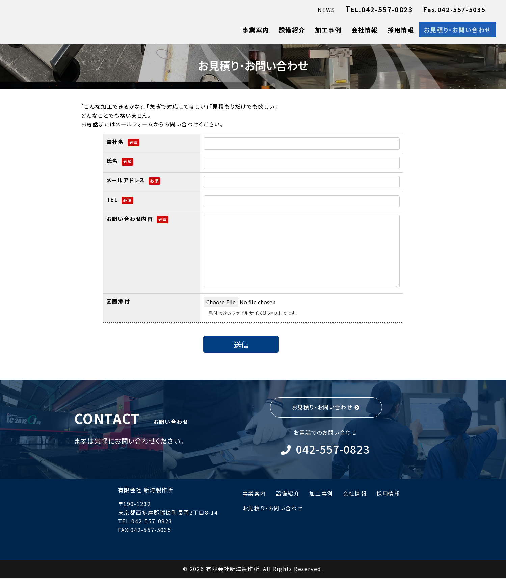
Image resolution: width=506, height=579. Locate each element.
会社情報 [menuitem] (364, 29)
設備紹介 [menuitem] (292, 29)
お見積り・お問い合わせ (322, 407)
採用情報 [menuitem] (401, 29)
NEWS (326, 10)
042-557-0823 (334, 449)
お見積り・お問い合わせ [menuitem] (457, 29)
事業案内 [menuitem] (255, 29)
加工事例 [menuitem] (328, 29)
